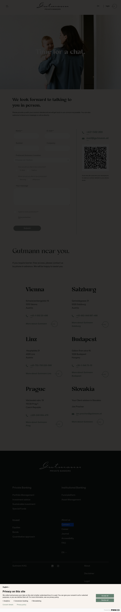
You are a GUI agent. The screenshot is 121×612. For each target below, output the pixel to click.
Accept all (105, 596)
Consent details (8, 605)
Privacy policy (21, 605)
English (6, 587)
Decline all (104, 600)
